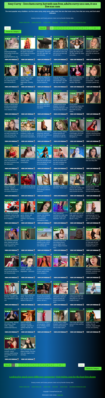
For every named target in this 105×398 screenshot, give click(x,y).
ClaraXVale (89, 36)
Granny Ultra (46, 22)
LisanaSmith (90, 118)
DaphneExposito (26, 172)
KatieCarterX (57, 63)
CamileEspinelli (91, 200)
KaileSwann (90, 172)
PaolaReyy (73, 91)
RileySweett (41, 172)
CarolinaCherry (75, 172)
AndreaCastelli (91, 227)
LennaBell (24, 118)
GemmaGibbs (74, 145)
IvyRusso (24, 200)
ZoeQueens (90, 309)
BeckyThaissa (74, 309)
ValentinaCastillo (10, 118)
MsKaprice (40, 36)
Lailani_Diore (57, 172)
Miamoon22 (57, 254)
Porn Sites (55, 22)
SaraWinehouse (42, 227)
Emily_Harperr (42, 118)
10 (82, 28)
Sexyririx (89, 91)
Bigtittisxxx (73, 227)
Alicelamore (57, 281)
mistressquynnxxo (27, 254)
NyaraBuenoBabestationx (94, 145)
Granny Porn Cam (36, 22)
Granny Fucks (63, 22)
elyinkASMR (8, 145)
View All (42, 28)
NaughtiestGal (25, 63)
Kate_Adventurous (43, 145)
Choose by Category (13, 31)
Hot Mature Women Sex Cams (78, 22)
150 (95, 28)
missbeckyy (8, 91)
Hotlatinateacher (26, 227)
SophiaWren (8, 63)
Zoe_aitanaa (41, 200)
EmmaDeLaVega (75, 118)
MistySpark (8, 309)
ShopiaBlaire (8, 200)
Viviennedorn (8, 336)
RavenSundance (58, 36)
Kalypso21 (73, 200)
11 (86, 28)
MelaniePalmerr (26, 281)
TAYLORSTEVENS (27, 36)
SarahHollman (42, 254)
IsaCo (88, 254)
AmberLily (73, 63)
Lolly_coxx (89, 63)
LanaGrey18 (57, 91)
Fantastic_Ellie (58, 227)
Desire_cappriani (59, 145)
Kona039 (89, 281)
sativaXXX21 (74, 254)
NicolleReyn (41, 281)
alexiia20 (7, 172)
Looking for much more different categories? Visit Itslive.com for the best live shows (52, 377)
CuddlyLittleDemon (59, 200)
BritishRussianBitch (76, 36)
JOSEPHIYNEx (26, 336)
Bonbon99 (40, 91)
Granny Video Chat (24, 22)
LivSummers (41, 63)
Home (7, 28)
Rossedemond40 (59, 118)
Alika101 (56, 309)
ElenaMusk (8, 227)
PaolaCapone (74, 281)
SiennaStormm (26, 309)
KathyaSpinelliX (9, 254)
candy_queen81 (26, 91)
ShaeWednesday (10, 36)
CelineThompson (26, 145)
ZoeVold (39, 309)
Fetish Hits (60, 395)
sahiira (6, 281)
